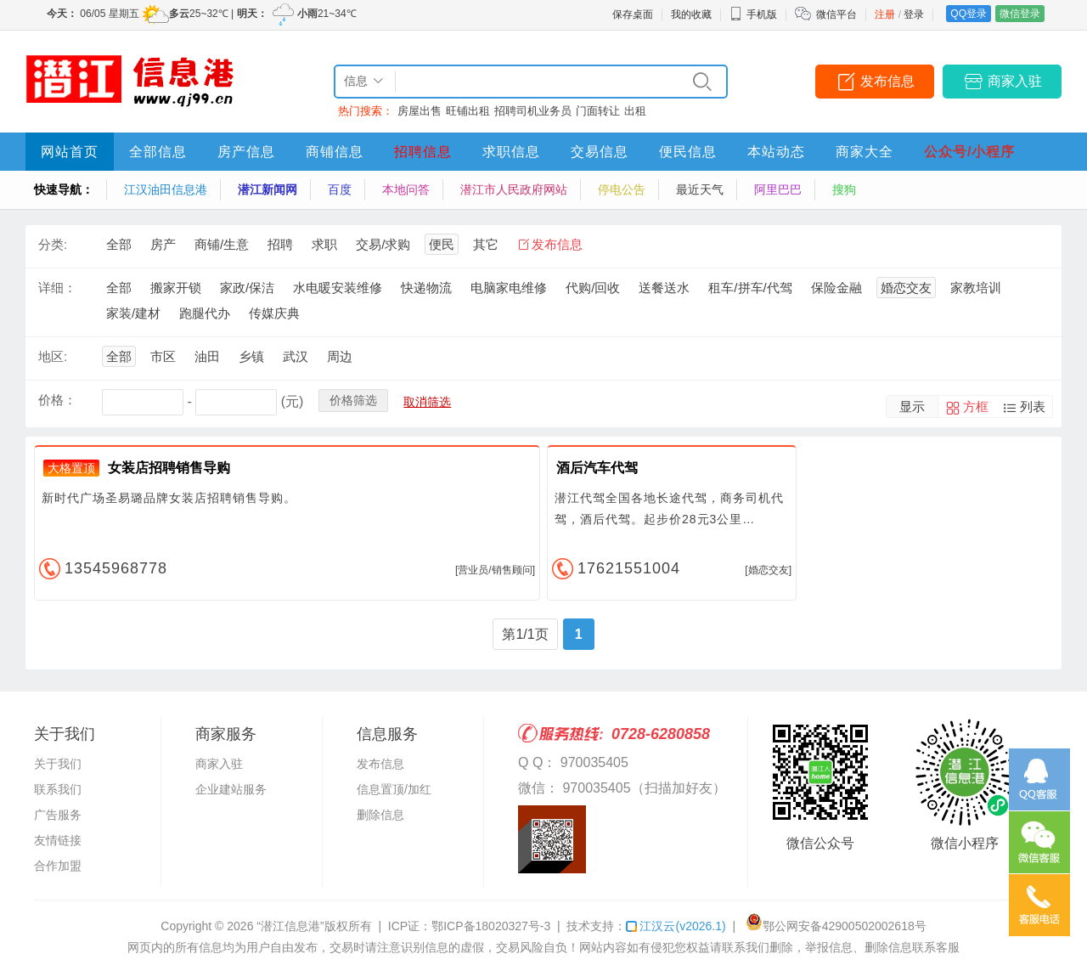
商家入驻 (1015, 81)
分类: (52, 244)
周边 (339, 356)
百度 (340, 189)
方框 (975, 406)
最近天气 (700, 189)
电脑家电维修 (508, 287)
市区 (163, 356)
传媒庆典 (274, 313)
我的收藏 (691, 14)
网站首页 (70, 151)
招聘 (280, 244)
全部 (119, 244)
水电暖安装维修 (337, 287)
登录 (914, 14)
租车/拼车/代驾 (749, 287)
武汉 (295, 356)
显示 (912, 406)
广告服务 (58, 814)
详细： (57, 287)
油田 (207, 356)
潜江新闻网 (267, 189)
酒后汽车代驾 (597, 467)
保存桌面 (632, 14)
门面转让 (598, 110)
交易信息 (599, 151)
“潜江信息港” (290, 926)
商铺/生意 (221, 244)
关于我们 (58, 764)
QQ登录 (968, 14)
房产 (163, 244)
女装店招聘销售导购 (169, 467)
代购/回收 (593, 287)
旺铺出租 (468, 110)
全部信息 (158, 151)
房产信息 (246, 151)
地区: (52, 356)
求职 (324, 244)
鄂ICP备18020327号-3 (490, 926)
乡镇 (251, 356)
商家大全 (864, 151)
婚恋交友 (906, 287)
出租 (635, 110)
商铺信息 (334, 151)
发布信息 (887, 81)
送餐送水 (664, 287)
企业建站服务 (231, 789)
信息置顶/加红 (394, 789)
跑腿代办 (204, 313)
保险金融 (836, 287)
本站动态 (776, 151)
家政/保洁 (247, 287)
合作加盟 (58, 865)
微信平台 (836, 14)
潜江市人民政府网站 (513, 189)
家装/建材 (133, 313)
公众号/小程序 (969, 151)
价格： (57, 399)
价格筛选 (353, 400)
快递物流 (426, 287)
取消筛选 (427, 402)
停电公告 (621, 189)
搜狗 (844, 189)
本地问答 (406, 189)
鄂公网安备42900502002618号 (836, 926)
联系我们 (58, 789)
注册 (885, 14)
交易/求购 (383, 244)
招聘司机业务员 (533, 110)
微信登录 (1020, 14)
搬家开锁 (175, 287)
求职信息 (511, 151)
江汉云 (675, 926)
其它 (485, 244)
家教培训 (975, 287)
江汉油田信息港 (165, 189)
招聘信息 (423, 151)
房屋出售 (419, 110)
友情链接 (58, 840)
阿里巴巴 (778, 189)
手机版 (753, 14)
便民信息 (688, 151)
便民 (441, 244)
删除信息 (380, 814)
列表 (1032, 406)
